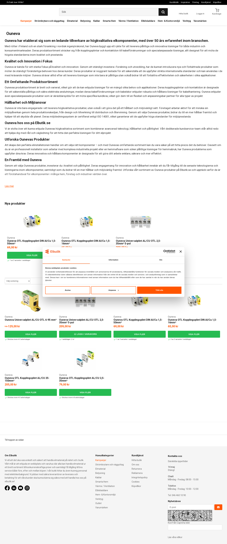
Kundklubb (174, 2)
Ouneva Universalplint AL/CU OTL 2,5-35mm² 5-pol (138, 242)
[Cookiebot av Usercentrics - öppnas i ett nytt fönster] (161, 251)
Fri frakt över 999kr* (15, 2)
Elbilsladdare (148, 21)
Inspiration (185, 2)
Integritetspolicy (140, 477)
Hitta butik (137, 460)
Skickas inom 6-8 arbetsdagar (72, 397)
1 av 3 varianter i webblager (19, 260)
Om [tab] (160, 260)
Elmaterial (72, 21)
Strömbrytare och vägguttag (49, 21)
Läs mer (9, 186)
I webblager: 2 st (67, 339)
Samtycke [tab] (66, 260)
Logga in (200, 13)
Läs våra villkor (175, 537)
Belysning (85, 21)
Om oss (135, 464)
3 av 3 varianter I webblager (180, 339)
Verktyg (187, 21)
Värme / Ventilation (129, 21)
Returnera (137, 469)
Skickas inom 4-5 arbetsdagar (18, 339)
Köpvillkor (217, 2)
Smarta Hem (109, 21)
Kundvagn (217, 14)
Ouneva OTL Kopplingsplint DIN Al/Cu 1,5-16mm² (85, 242)
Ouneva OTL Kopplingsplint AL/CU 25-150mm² (27, 379)
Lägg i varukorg (85, 334)
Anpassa (113, 290)
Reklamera (137, 473)
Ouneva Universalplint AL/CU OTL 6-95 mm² (30, 319)
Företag (195, 2)
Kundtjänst (206, 2)
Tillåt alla (159, 290)
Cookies (136, 481)
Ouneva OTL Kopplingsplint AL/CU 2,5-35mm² (81, 379)
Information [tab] (114, 260)
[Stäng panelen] (181, 251)
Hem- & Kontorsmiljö (169, 21)
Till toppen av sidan (14, 439)
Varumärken (200, 21)
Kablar (96, 21)
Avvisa (67, 290)
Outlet (98, 503)
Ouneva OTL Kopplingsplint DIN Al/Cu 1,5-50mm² (31, 242)
